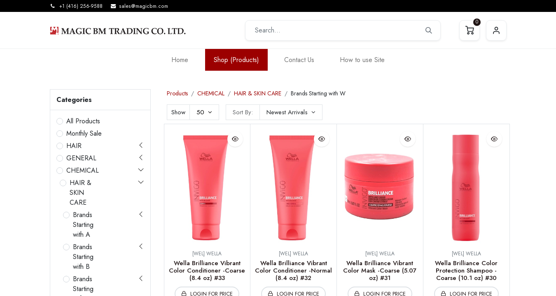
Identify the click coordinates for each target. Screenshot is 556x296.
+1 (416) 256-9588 (81, 6)
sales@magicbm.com (143, 6)
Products (177, 93)
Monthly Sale (84, 133)
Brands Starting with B (83, 256)
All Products (83, 121)
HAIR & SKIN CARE (80, 192)
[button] (290, 112)
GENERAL (81, 158)
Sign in (496, 30)
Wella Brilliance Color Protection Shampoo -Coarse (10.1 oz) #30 (466, 270)
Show (178, 112)
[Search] (428, 30)
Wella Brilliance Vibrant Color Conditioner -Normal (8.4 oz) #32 (293, 270)
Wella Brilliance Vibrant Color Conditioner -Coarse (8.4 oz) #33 (207, 270)
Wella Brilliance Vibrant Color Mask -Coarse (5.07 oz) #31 (379, 270)
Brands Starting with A (83, 224)
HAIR (74, 145)
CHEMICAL (82, 170)
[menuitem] (180, 60)
